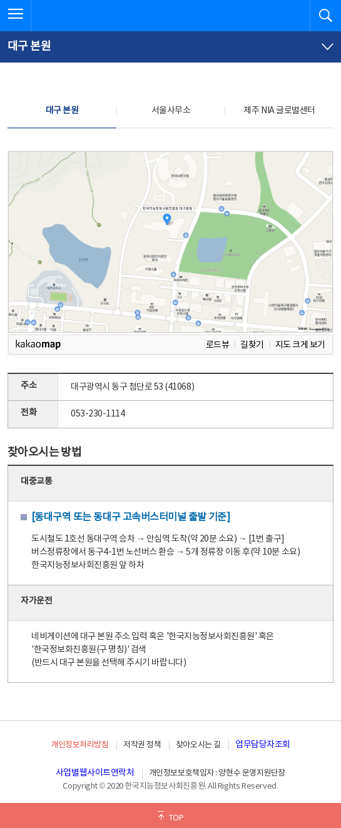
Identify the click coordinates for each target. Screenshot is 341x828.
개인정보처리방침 (79, 745)
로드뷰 (218, 345)
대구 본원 (62, 110)
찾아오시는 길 (198, 745)
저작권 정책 (142, 745)
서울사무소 (171, 110)
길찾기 (252, 345)
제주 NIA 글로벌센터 (279, 110)
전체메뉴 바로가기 (0, 0)
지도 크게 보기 (300, 345)
